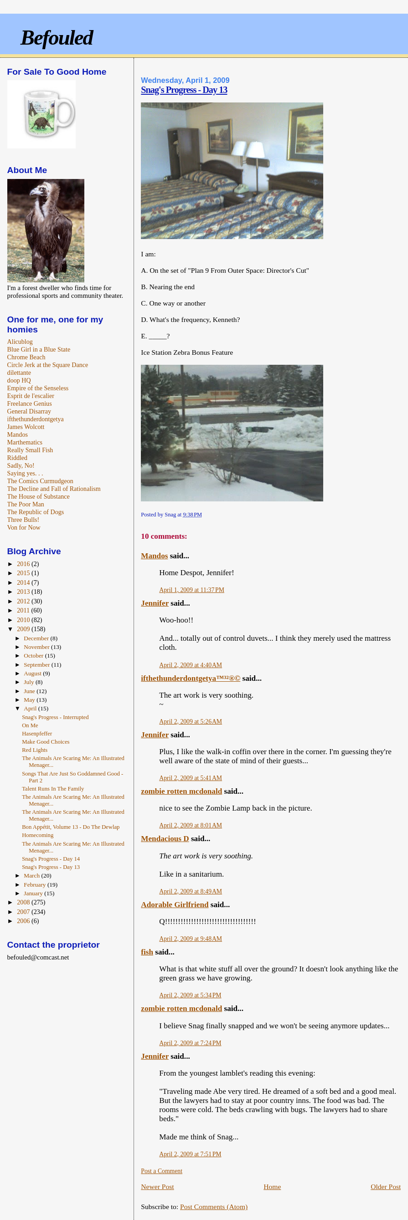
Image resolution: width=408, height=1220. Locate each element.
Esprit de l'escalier (30, 395)
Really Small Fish (30, 450)
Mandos (154, 555)
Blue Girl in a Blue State (39, 349)
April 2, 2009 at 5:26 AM (190, 721)
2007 (24, 911)
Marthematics (24, 442)
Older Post (386, 1186)
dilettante (19, 372)
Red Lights (34, 750)
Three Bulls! (23, 519)
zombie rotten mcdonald (181, 791)
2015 (24, 573)
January (34, 893)
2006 (24, 920)
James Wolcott (26, 426)
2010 (24, 619)
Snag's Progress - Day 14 (51, 859)
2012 (24, 601)
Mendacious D (165, 838)
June (30, 691)
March (32, 875)
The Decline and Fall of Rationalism (54, 488)
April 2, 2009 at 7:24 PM (190, 1043)
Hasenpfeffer (37, 733)
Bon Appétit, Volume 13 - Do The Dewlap (70, 827)
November (37, 646)
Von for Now (24, 527)
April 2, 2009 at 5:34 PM (190, 995)
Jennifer (155, 603)
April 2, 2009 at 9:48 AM (190, 938)
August (33, 673)
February (35, 884)
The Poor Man (25, 504)
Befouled (57, 37)
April (31, 708)
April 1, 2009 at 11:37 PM (191, 590)
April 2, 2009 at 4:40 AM (190, 665)
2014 (24, 582)
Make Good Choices (45, 742)
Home (272, 1186)
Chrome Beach (26, 357)
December (37, 638)
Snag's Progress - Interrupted (55, 717)
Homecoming (37, 835)
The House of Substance (38, 496)
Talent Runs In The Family (53, 789)
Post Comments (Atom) (214, 1206)
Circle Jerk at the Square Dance (47, 364)
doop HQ (19, 380)
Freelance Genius (29, 403)
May (30, 699)
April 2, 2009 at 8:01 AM (190, 825)
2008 (24, 902)
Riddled (17, 457)
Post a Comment (161, 1171)
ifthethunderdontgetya (35, 419)
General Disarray (29, 411)
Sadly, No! (21, 465)
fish (147, 952)
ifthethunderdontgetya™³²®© (190, 678)
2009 (24, 629)
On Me (30, 725)
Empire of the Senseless (38, 388)
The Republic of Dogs (35, 512)
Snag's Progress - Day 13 (184, 90)
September (37, 664)
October (34, 655)
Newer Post (157, 1186)
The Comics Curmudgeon (40, 481)
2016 (24, 563)
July (30, 682)
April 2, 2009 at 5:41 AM (190, 778)
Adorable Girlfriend (174, 904)
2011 (24, 610)
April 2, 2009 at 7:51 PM (190, 1154)
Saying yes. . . (25, 473)
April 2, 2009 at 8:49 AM (190, 891)
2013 (24, 591)
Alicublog (20, 341)
